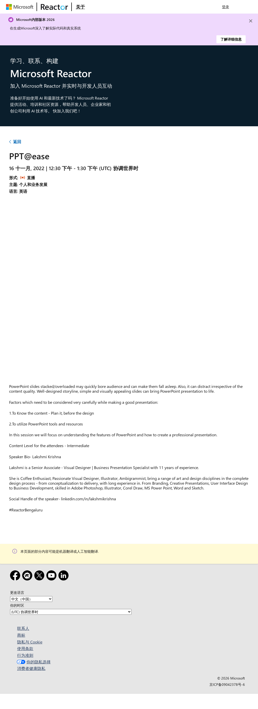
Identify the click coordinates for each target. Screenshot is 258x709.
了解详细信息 (231, 39)
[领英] (64, 576)
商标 (21, 635)
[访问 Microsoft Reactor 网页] (54, 7)
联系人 (23, 628)
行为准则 (25, 655)
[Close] (251, 21)
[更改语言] (31, 599)
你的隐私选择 (33, 661)
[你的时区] (71, 612)
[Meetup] (28, 576)
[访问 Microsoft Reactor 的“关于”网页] (80, 7)
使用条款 (25, 648)
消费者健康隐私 (31, 668)
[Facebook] (16, 576)
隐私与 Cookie (29, 641)
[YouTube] (52, 576)
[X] (40, 576)
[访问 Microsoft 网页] (20, 7)
